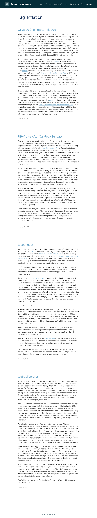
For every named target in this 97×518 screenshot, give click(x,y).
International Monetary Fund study (54, 73)
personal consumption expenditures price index (55, 105)
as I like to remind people (38, 278)
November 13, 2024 (23, 119)
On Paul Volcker (28, 376)
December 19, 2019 (23, 487)
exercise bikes (50, 338)
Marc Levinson (21, 4)
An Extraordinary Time (51, 148)
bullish (34, 251)
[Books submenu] (51, 4)
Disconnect (25, 244)
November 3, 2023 (23, 227)
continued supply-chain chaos (50, 254)
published (56, 61)
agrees (24, 70)
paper (61, 80)
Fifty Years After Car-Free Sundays (40, 136)
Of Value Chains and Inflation (37, 29)
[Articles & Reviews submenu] (67, 4)
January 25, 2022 (23, 359)
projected (52, 100)
